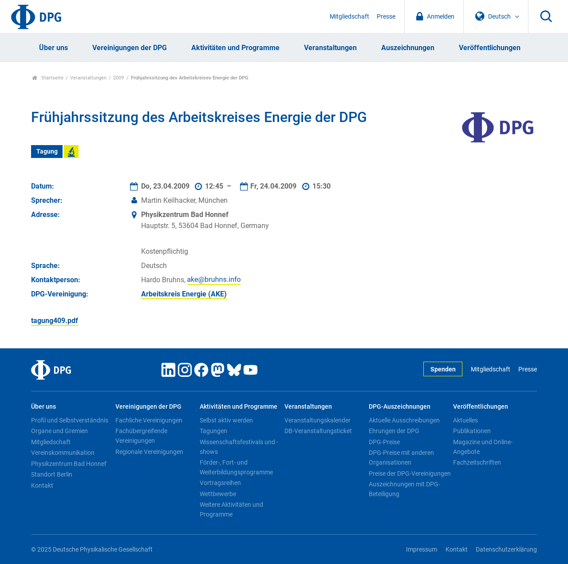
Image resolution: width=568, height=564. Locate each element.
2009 (118, 78)
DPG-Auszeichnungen (399, 406)
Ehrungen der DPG (394, 430)
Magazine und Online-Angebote (483, 446)
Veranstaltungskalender (317, 420)
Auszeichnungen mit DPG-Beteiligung (404, 489)
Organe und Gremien (59, 430)
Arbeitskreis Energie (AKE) (184, 294)
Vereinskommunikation (63, 452)
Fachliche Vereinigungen (148, 420)
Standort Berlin (51, 474)
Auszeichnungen (407, 47)
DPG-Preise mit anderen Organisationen (401, 457)
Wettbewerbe (218, 493)
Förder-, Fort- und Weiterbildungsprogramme (236, 467)
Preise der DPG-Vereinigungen (410, 473)
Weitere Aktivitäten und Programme (231, 509)
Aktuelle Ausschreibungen (404, 420)
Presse (386, 16)
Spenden (443, 369)
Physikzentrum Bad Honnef (68, 463)
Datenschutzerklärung (506, 549)
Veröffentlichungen (490, 47)
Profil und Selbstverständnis (69, 420)
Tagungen (213, 430)
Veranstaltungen (330, 47)
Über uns (53, 47)
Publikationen (472, 430)
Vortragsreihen (220, 482)
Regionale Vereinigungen (149, 451)
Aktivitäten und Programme (235, 47)
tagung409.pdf (54, 320)
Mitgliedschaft (349, 16)
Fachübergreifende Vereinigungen (141, 435)
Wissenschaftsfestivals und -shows (239, 446)
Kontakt (42, 485)
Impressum (421, 549)
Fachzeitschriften (477, 462)
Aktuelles (465, 420)
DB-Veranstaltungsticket (318, 430)
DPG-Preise (384, 442)
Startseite (47, 78)
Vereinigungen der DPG (129, 47)
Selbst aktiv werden (226, 420)
